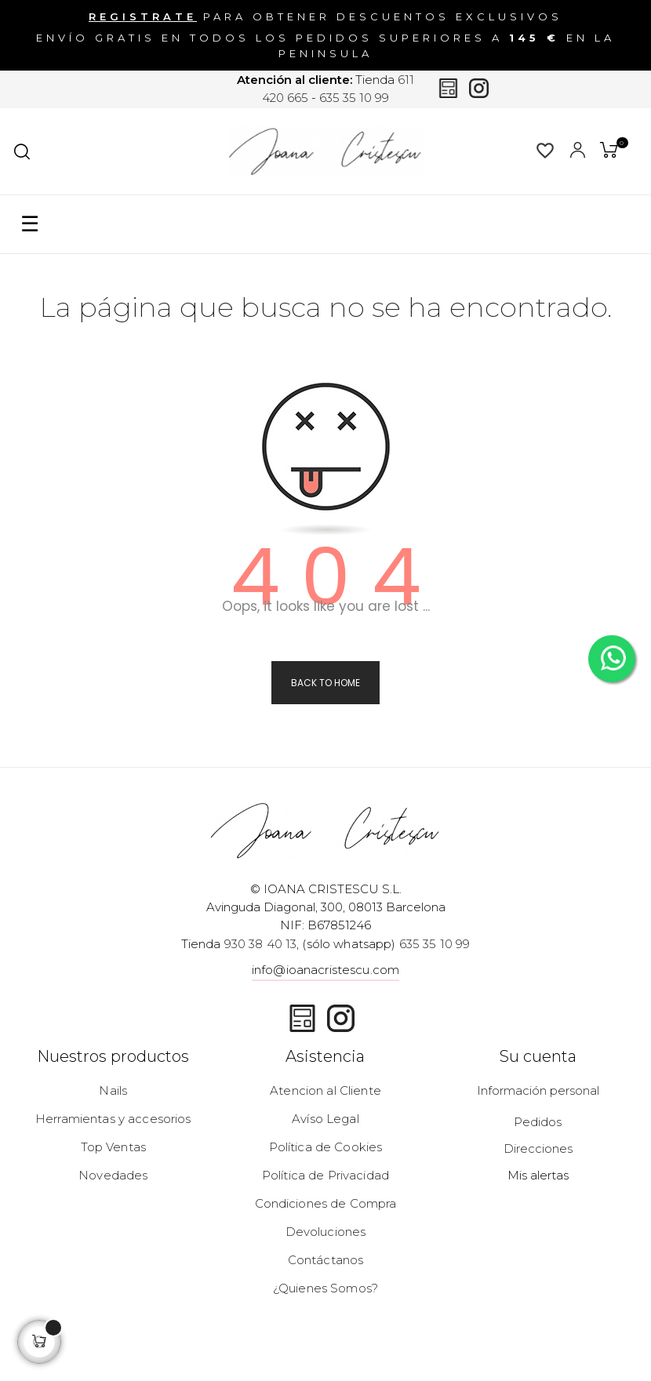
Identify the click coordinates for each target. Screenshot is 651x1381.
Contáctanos (326, 1259)
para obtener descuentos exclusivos (325, 16)
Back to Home (325, 682)
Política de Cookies (326, 1146)
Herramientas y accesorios (113, 1118)
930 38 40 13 (260, 943)
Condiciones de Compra (326, 1203)
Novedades (112, 1175)
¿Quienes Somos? (325, 1288)
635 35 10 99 (354, 97)
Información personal (538, 1090)
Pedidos (538, 1121)
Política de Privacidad (325, 1175)
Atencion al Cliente (325, 1090)
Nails (113, 1090)
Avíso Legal (325, 1118)
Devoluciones (325, 1231)
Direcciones (538, 1148)
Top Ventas (113, 1146)
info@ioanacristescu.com (325, 969)
